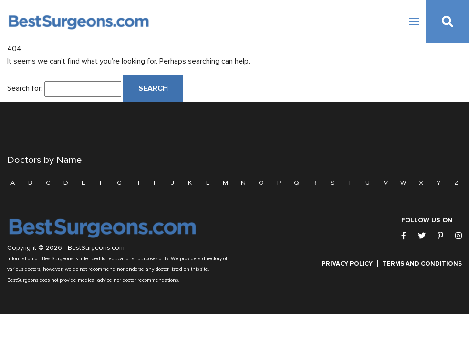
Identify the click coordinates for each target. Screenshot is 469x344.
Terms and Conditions (422, 264)
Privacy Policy (347, 264)
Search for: (24, 88)
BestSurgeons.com (96, 248)
